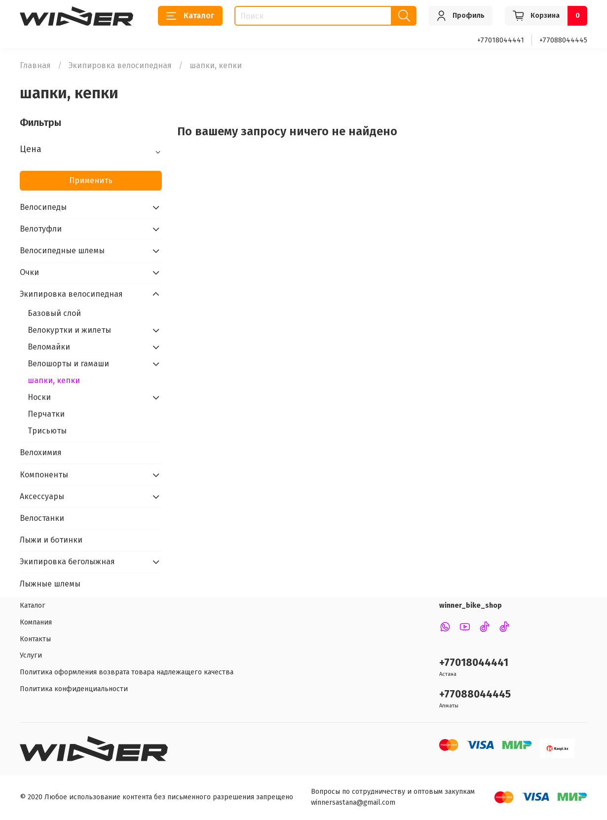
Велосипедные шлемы (62, 250)
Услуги (31, 655)
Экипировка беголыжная (67, 561)
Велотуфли (41, 229)
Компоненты (44, 474)
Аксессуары (42, 496)
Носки (39, 397)
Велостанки (42, 518)
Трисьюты (47, 430)
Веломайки (49, 346)
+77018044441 (500, 40)
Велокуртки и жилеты (69, 330)
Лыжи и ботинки (51, 540)
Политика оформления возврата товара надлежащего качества (126, 672)
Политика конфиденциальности (74, 689)
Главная (35, 65)
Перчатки (46, 414)
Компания (36, 622)
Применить (91, 180)
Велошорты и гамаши (68, 363)
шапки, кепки (54, 380)
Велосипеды (43, 207)
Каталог (190, 16)
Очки (29, 272)
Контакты (35, 639)
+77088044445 (563, 40)
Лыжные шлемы (50, 583)
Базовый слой (54, 313)
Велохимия (41, 452)
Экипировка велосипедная (120, 65)
